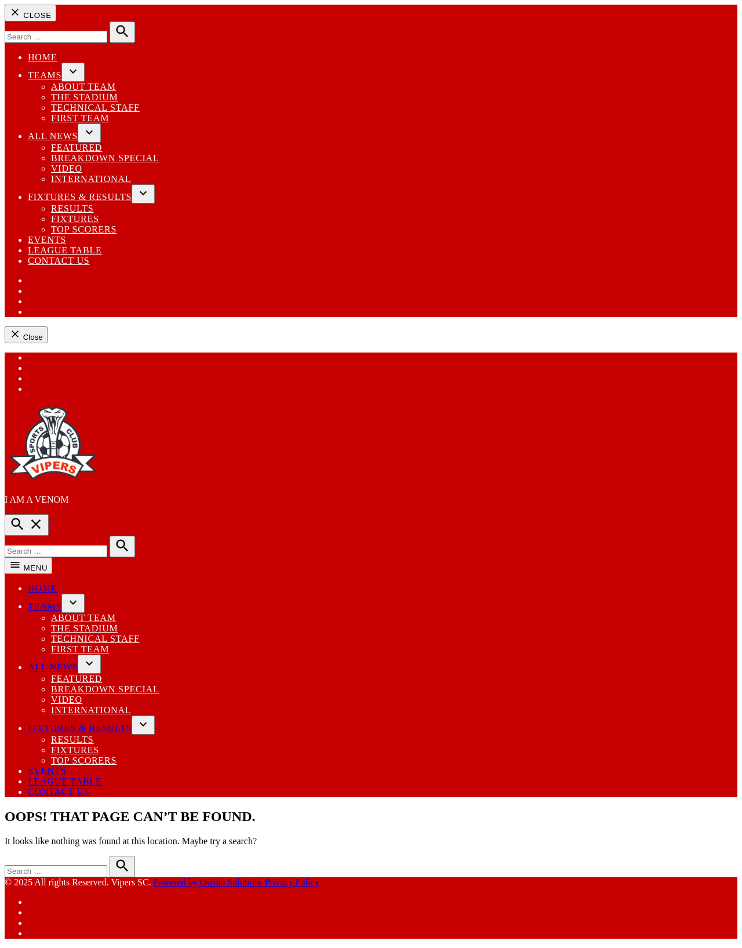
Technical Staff (95, 107)
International (91, 179)
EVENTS (47, 240)
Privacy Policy (292, 882)
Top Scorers (84, 229)
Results (72, 208)
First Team (80, 118)
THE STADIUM (84, 97)
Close (30, 13)
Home (42, 57)
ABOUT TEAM (83, 87)
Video (66, 168)
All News (53, 136)
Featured (76, 147)
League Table (65, 250)
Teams (44, 75)
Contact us (58, 261)
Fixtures (75, 219)
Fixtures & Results (80, 197)
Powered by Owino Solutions (209, 882)
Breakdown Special (105, 158)
